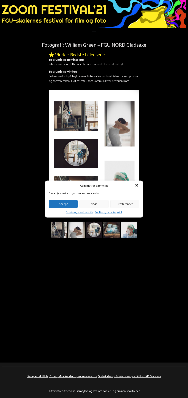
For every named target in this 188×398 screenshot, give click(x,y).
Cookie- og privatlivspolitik (79, 212)
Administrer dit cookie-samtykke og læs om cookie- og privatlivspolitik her (94, 391)
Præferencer (125, 204)
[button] (137, 186)
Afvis (94, 204)
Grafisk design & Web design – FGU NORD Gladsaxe (129, 376)
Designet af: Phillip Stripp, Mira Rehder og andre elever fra (62, 376)
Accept (63, 204)
